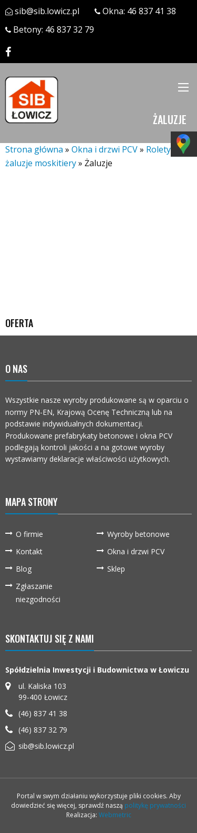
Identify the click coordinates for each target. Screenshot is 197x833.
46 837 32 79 (69, 29)
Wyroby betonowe (138, 534)
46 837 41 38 (151, 11)
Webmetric (115, 814)
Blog (24, 569)
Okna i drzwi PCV (104, 149)
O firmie (29, 534)
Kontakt (29, 551)
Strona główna (34, 149)
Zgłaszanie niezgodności (38, 592)
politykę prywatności (155, 805)
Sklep (116, 569)
